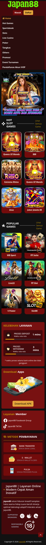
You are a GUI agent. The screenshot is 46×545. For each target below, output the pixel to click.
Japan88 (22, 541)
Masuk (17, 12)
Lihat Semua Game (38, 123)
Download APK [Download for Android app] (23, 403)
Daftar (28, 12)
